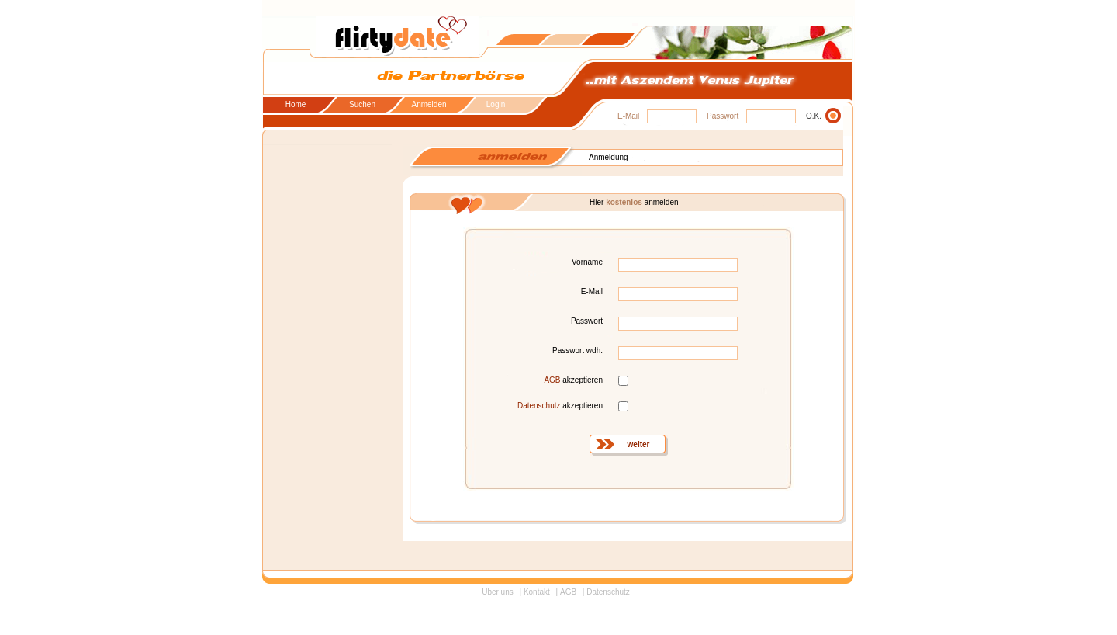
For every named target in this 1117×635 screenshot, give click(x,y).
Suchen (362, 105)
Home (295, 105)
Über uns (498, 592)
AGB (552, 380)
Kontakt (537, 592)
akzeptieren (573, 380)
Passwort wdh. (577, 350)
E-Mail (628, 116)
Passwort (722, 116)
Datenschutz (539, 405)
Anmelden (428, 105)
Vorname (587, 262)
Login (495, 105)
